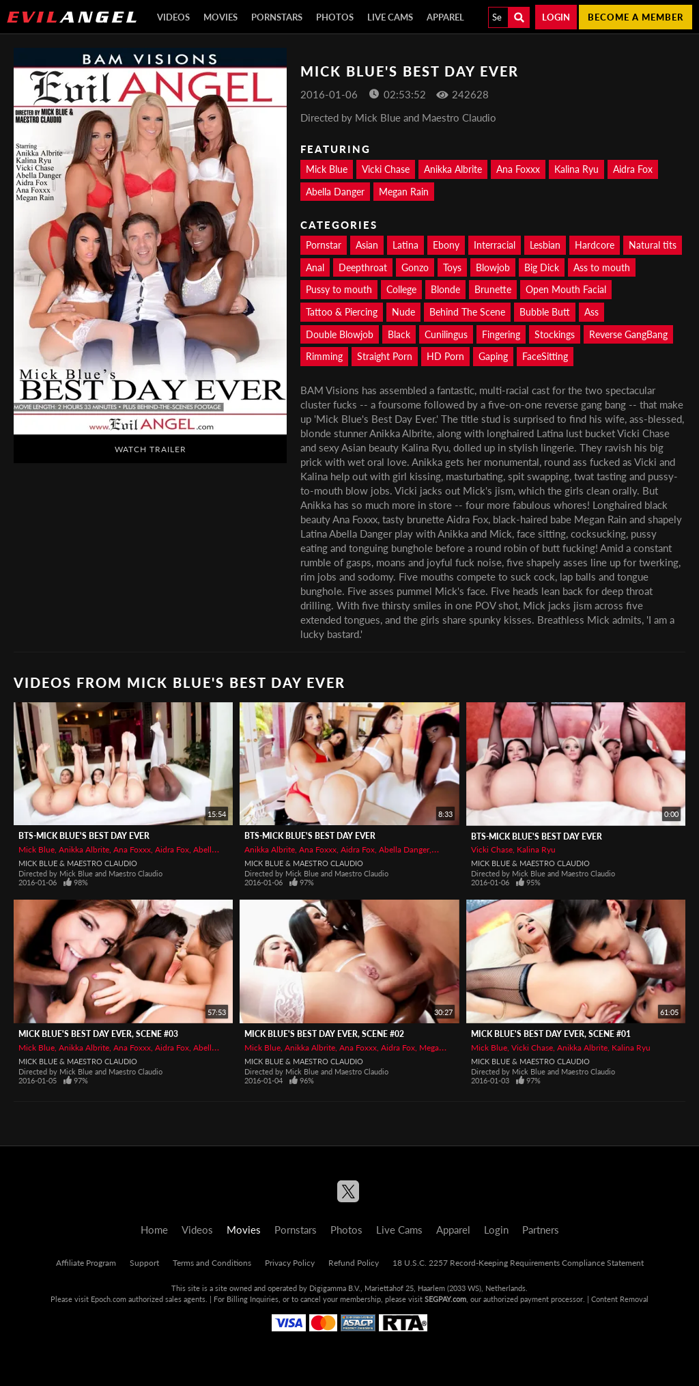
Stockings (554, 334)
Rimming (324, 356)
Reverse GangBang (628, 334)
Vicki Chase (386, 169)
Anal (315, 267)
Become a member (635, 17)
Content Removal (619, 1298)
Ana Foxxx (518, 169)
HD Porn (445, 356)
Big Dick (541, 267)
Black (399, 334)
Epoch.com (108, 1298)
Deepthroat (363, 267)
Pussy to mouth (339, 289)
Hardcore (594, 245)
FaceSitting (545, 356)
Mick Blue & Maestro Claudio (77, 863)
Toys (452, 267)
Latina (405, 245)
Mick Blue (326, 169)
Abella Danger (335, 191)
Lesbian (545, 245)
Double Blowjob (339, 334)
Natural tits (652, 245)
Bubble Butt (544, 312)
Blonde (445, 289)
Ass (591, 312)
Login (556, 17)
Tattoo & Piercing (341, 312)
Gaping (493, 356)
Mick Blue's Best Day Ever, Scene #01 (551, 1034)
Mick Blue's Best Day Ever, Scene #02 (324, 1034)
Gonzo (415, 267)
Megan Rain (404, 191)
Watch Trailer (150, 449)
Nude (403, 312)
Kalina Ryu (576, 169)
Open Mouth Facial (566, 289)
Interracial (494, 245)
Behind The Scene (467, 312)
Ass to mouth (601, 267)
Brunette (492, 289)
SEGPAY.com (445, 1298)
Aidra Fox (633, 169)
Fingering (501, 334)
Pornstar (323, 245)
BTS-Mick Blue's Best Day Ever (83, 836)
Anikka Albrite (453, 169)
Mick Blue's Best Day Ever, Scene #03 (98, 1034)
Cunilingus (446, 334)
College (401, 289)
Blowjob (493, 267)
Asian (367, 245)
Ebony (446, 245)
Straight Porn (384, 356)
